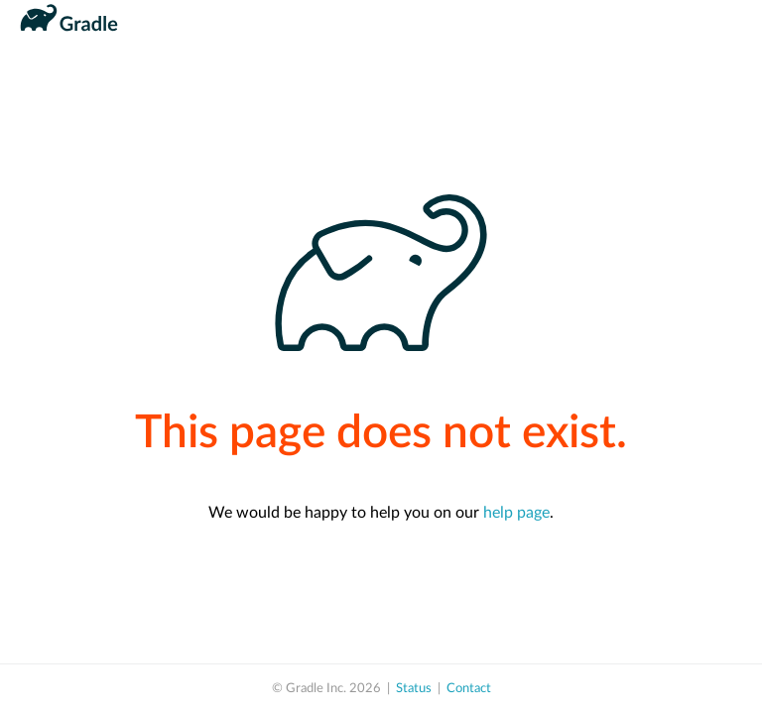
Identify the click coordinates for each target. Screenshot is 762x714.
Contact (468, 688)
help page (516, 513)
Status (414, 688)
